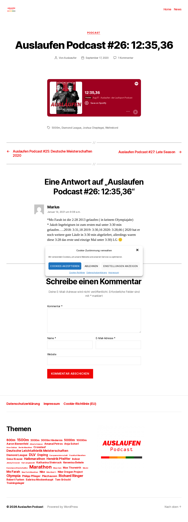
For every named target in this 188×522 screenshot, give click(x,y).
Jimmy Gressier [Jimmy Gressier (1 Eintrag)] (13, 469)
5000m (56, 132)
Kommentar (55, 312)
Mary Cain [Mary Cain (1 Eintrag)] (57, 474)
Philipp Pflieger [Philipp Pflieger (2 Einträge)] (31, 482)
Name (51, 344)
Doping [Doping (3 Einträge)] (42, 461)
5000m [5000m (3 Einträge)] (69, 446)
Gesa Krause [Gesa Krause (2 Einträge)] (14, 465)
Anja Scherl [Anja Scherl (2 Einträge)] (71, 449)
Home (167, 11)
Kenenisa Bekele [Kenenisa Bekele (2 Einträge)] (73, 468)
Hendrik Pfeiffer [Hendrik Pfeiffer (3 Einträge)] (58, 465)
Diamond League (72, 132)
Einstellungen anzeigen (120, 265)
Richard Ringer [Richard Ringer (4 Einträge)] (71, 482)
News (178, 11)
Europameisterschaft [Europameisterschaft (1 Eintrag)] (58, 462)
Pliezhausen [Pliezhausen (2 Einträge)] (49, 482)
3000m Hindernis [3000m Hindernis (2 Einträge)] (51, 446)
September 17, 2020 (97, 63)
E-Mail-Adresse (106, 344)
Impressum (113, 272)
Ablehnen (91, 265)
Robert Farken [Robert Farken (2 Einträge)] (15, 485)
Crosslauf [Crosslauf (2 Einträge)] (39, 453)
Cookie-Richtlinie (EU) (84, 410)
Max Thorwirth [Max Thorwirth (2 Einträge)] (72, 473)
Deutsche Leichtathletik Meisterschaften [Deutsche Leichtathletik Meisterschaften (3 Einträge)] (37, 457)
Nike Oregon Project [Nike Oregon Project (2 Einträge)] (70, 478)
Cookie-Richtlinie (77, 272)
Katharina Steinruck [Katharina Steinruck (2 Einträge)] (49, 468)
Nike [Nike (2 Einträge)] (42, 478)
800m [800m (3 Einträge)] (10, 446)
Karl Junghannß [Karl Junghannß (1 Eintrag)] (28, 469)
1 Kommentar (126, 63)
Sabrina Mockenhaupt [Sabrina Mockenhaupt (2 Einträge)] (39, 485)
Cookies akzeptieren (65, 265)
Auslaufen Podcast (31, 513)
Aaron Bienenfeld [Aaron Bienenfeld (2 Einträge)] (17, 449)
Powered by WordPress (63, 513)
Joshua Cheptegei (94, 132)
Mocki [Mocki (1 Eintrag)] (85, 474)
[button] (138, 250)
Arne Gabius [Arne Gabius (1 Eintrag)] (11, 454)
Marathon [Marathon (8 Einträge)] (40, 473)
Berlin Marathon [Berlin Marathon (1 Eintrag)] (25, 454)
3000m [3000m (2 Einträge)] (34, 446)
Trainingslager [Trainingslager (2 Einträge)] (15, 489)
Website (51, 360)
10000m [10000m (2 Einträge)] (81, 446)
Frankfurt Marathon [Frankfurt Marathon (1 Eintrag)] (77, 462)
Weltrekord (113, 132)
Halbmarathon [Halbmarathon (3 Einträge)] (34, 465)
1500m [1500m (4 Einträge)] (23, 446)
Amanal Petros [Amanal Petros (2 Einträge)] (53, 449)
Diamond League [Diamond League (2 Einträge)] (16, 461)
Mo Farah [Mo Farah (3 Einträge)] (13, 478)
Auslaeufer (69, 63)
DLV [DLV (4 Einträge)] (32, 461)
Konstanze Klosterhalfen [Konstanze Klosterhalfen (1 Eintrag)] (17, 474)
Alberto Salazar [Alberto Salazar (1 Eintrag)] (36, 450)
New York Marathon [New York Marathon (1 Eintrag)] (30, 478)
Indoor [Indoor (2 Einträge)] (76, 465)
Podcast (94, 37)
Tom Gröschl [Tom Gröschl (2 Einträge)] (63, 485)
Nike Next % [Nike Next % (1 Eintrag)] (51, 478)
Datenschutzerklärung (96, 272)
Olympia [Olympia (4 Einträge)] (13, 482)
